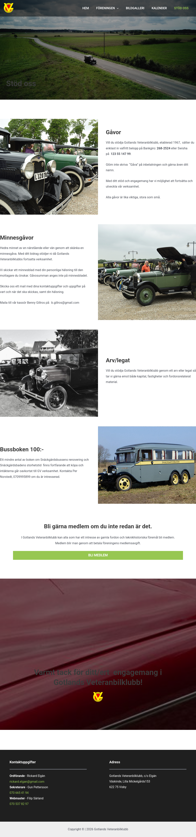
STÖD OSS (182, 8)
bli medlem (98, 555)
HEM (90, 8)
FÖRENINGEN (111, 8)
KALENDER (160, 8)
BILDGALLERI (138, 8)
